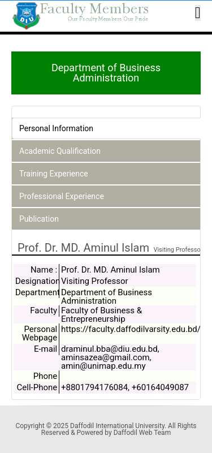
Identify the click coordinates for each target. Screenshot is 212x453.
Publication (39, 218)
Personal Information (56, 128)
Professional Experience (61, 196)
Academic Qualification (60, 151)
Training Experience (53, 173)
